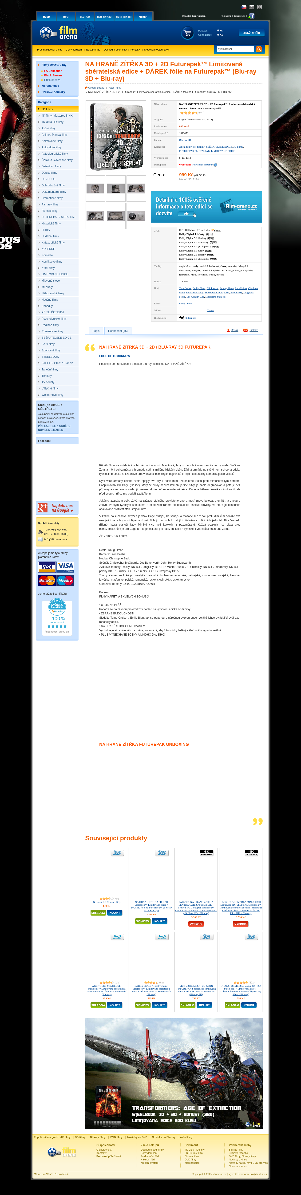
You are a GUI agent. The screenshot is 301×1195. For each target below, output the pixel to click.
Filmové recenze (238, 1153)
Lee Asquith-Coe (195, 296)
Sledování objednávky (157, 49)
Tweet (210, 310)
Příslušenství (52, 80)
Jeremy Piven (227, 288)
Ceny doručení (74, 49)
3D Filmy (238, 146)
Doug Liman (185, 303)
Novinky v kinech (238, 1159)
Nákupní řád (93, 49)
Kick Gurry (236, 292)
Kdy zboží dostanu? (202, 164)
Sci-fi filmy (199, 146)
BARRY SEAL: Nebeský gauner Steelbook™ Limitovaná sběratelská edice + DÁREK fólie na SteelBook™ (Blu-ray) (151, 990)
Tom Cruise (185, 288)
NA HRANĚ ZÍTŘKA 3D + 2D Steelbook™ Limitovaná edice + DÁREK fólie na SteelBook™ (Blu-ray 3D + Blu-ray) (151, 906)
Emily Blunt (199, 288)
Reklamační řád (150, 1156)
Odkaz (254, 330)
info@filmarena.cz (55, 539)
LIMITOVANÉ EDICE (223, 150)
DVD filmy (190, 1159)
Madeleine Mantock (216, 296)
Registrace (239, 15)
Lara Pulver (241, 288)
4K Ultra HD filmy (195, 1149)
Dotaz (234, 330)
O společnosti (104, 1149)
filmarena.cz (219, 1174)
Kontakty (136, 49)
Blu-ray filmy (192, 1156)
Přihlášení (226, 15)
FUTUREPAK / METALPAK (194, 150)
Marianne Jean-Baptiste (217, 292)
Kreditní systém (149, 1162)
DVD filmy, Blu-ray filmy (242, 1156)
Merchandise (192, 1162)
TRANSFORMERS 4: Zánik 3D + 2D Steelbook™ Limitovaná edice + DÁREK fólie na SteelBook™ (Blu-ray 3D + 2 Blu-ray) (241, 990)
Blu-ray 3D (185, 139)
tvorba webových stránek (252, 1174)
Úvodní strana (96, 87)
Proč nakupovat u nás (49, 49)
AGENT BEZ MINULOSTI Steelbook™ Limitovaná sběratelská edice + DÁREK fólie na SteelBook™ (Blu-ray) (107, 990)
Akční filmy (115, 87)
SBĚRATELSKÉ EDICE (219, 146)
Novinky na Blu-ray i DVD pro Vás (248, 1162)
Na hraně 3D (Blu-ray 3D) (106, 901)
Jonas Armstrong (194, 292)
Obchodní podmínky (115, 49)
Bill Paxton (212, 288)
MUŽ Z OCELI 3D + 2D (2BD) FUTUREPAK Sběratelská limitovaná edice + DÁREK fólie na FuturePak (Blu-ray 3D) (196, 990)
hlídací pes (190, 317)
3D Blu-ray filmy (194, 1153)
